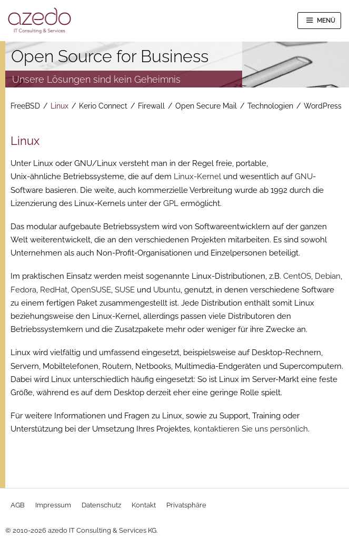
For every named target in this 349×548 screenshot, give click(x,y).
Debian (328, 276)
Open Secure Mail (206, 106)
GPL (170, 203)
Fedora (23, 290)
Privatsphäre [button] (186, 505)
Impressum (53, 505)
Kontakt (144, 505)
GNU (304, 176)
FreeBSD (25, 106)
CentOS (297, 276)
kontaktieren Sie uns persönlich (251, 429)
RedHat (53, 290)
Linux (59, 106)
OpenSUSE (91, 290)
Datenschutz (101, 505)
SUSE (125, 290)
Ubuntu (167, 290)
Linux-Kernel (197, 176)
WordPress (323, 106)
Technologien (270, 106)
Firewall (151, 106)
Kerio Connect (103, 106)
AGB (18, 505)
